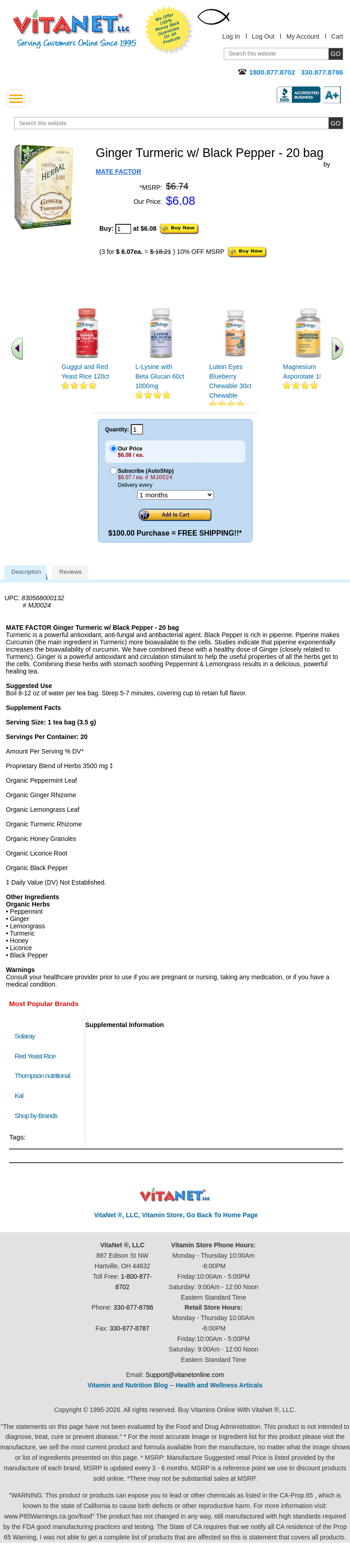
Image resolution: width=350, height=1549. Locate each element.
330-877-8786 (133, 1307)
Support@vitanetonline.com (184, 1374)
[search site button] (336, 123)
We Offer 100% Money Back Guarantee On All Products (169, 30)
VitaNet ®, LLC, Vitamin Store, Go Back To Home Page (176, 1215)
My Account (302, 36)
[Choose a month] (175, 495)
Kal (19, 1095)
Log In (231, 36)
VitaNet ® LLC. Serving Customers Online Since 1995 (74, 29)
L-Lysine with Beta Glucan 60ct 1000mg (159, 376)
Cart (337, 36)
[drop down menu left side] (16, 99)
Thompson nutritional (42, 1075)
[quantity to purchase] (123, 229)
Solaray (25, 1036)
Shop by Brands (38, 1115)
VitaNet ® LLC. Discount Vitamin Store (175, 1194)
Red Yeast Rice (35, 1056)
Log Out (263, 36)
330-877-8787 (129, 1328)
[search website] (179, 123)
